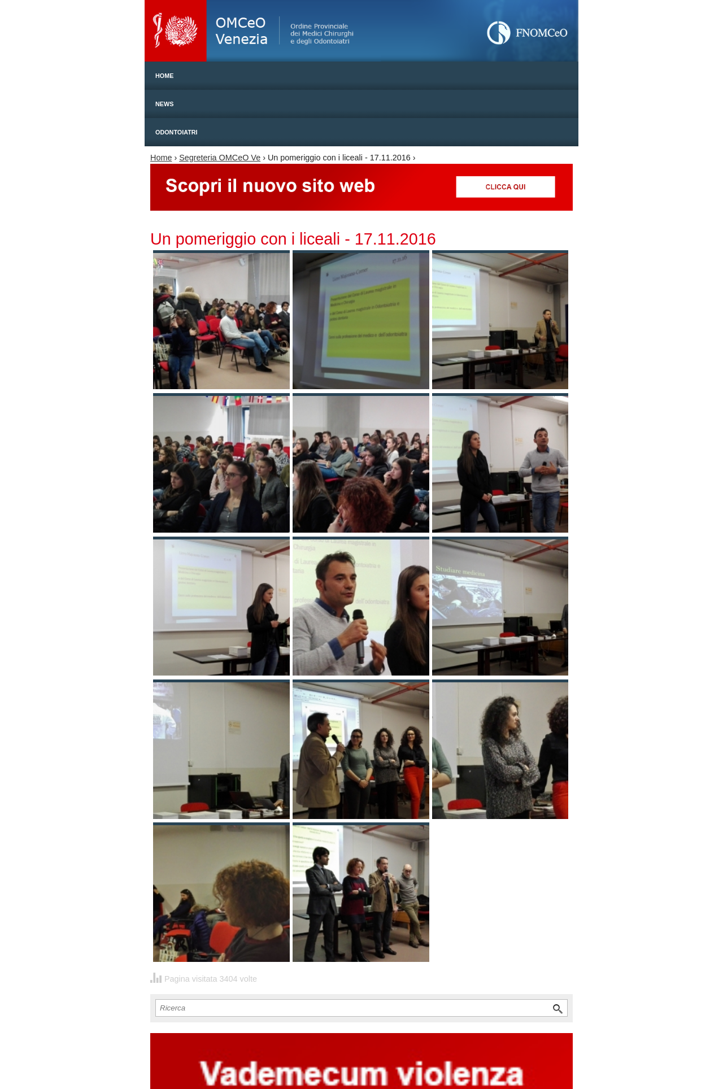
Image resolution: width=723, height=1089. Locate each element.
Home (164, 75)
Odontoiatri (176, 132)
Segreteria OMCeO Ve (219, 157)
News (164, 104)
